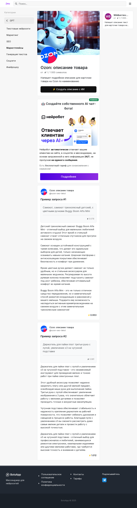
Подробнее (68, 176)
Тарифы (77, 478)
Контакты (78, 474)
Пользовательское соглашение (51, 476)
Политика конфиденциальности (53, 483)
